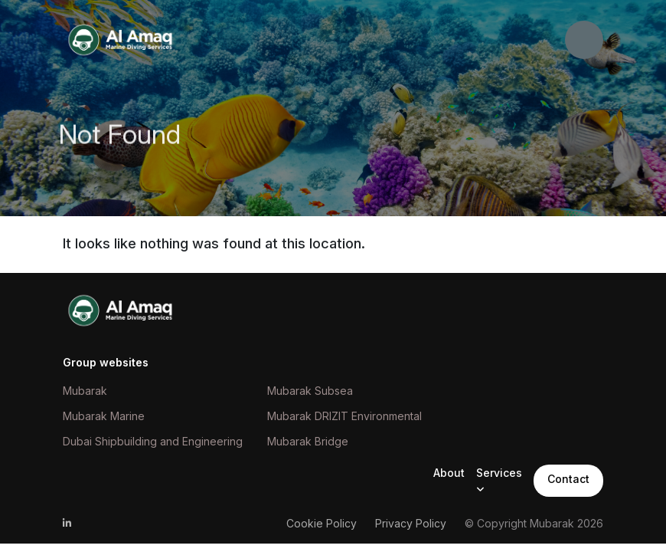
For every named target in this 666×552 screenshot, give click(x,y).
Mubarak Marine (104, 415)
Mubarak (85, 390)
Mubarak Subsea (310, 390)
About (449, 472)
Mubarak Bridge (307, 441)
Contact (568, 478)
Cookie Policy (321, 523)
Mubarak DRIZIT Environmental (344, 415)
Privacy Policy (410, 523)
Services (499, 472)
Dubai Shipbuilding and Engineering (153, 441)
